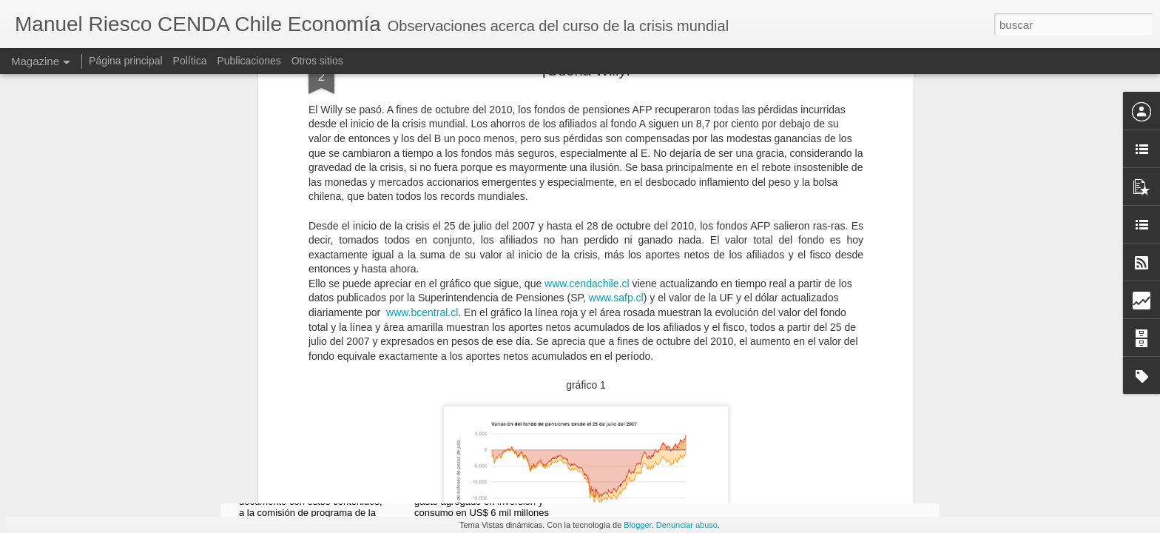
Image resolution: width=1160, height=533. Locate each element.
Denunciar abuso (687, 524)
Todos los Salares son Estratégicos (847, 337)
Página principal (126, 61)
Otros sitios (317, 61)
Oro (450, 330)
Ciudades (640, 330)
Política (190, 61)
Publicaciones (248, 61)
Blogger (637, 524)
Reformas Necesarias (322, 330)
